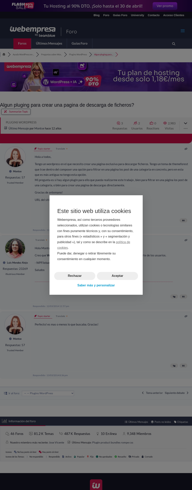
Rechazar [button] (75, 275)
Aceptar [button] (117, 275)
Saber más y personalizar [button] (96, 285)
